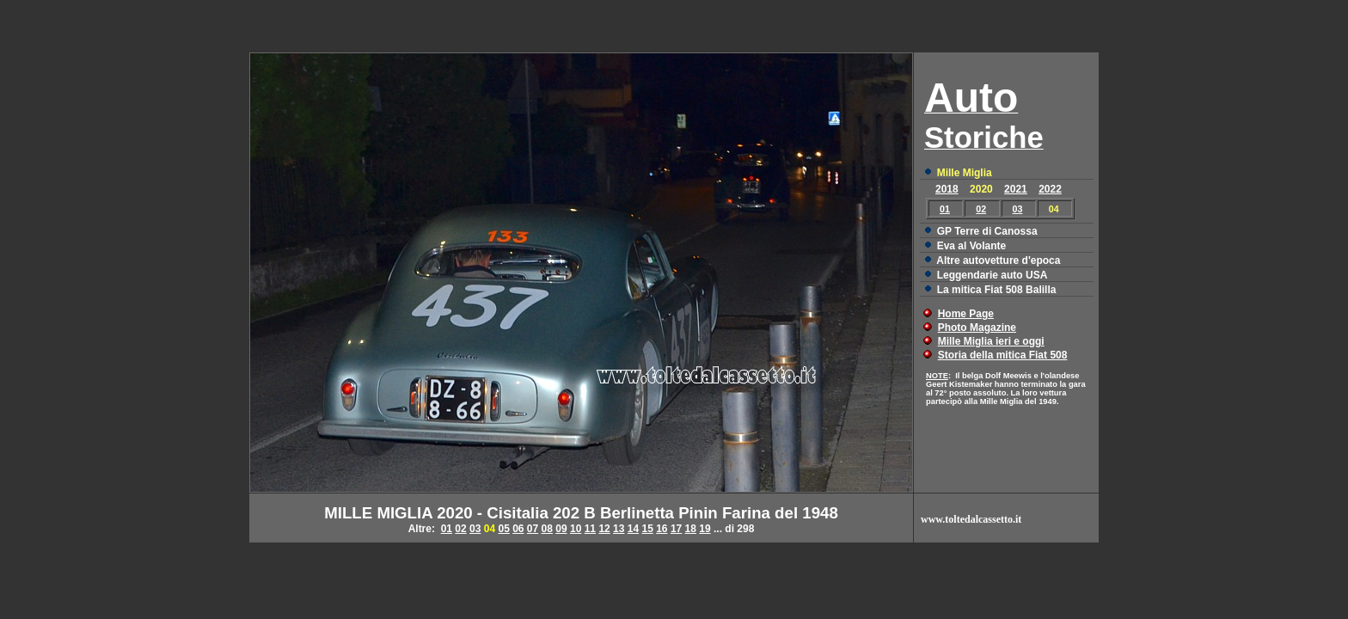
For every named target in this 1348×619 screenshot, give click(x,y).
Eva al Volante (971, 246)
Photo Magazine (977, 328)
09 (561, 529)
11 (590, 529)
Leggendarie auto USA (992, 275)
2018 (947, 189)
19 (704, 529)
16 (661, 529)
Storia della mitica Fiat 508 (1003, 355)
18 (690, 529)
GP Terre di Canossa (987, 231)
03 (1018, 209)
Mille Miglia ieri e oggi (991, 341)
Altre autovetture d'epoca (998, 260)
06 (518, 529)
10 (575, 529)
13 (618, 529)
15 (647, 529)
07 (532, 529)
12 (604, 529)
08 (547, 529)
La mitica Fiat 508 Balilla (997, 290)
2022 (1050, 189)
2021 (1015, 189)
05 (503, 529)
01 (945, 209)
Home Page (966, 314)
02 (981, 209)
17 (676, 529)
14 (633, 529)
